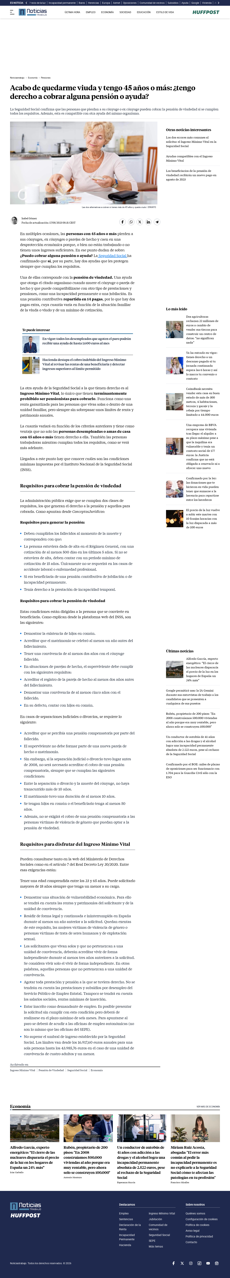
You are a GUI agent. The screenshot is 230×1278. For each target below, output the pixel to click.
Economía (97, 1070)
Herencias (93, 2)
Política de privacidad (199, 1236)
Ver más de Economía (208, 1106)
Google (195, 2)
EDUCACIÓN (144, 12)
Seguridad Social (112, 255)
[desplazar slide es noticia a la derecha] (218, 3)
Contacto (191, 1242)
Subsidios (173, 2)
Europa (106, 2)
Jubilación (155, 1219)
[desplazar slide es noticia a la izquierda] (26, 3)
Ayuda (184, 2)
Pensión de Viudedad (51, 1070)
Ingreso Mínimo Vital (23, 1070)
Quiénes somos (195, 1213)
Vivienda (206, 2)
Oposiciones (130, 2)
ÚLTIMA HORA (72, 12)
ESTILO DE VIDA (165, 12)
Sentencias (126, 1219)
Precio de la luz (37, 2)
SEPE (152, 1241)
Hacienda (125, 1245)
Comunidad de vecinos (152, 2)
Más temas (156, 1246)
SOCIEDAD (125, 12)
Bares (82, 2)
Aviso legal (192, 1231)
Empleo (124, 1213)
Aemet (116, 2)
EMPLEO (90, 12)
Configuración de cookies (202, 1219)
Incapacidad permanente (62, 2)
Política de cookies (197, 1225)
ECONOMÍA (107, 12)
